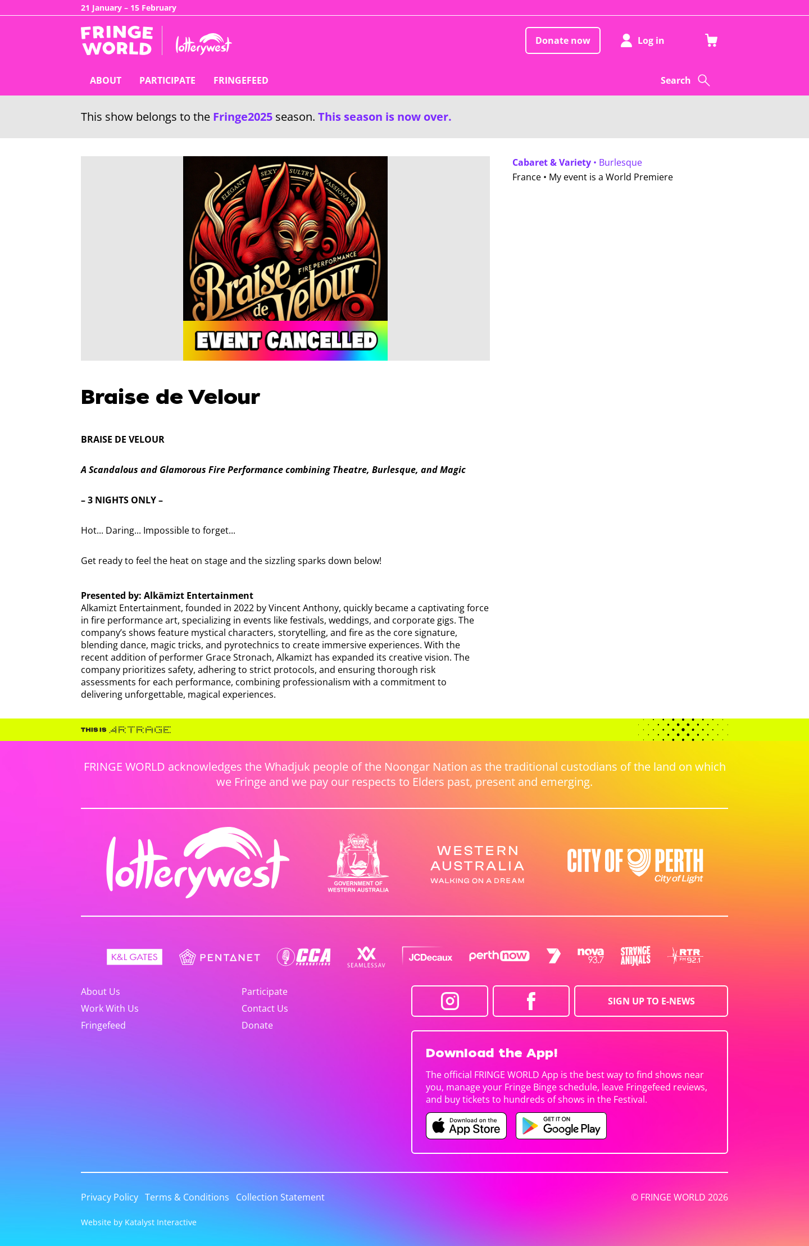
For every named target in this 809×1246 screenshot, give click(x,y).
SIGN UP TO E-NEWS (651, 1001)
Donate (257, 1025)
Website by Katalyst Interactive (139, 1222)
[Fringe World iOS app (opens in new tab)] (466, 1125)
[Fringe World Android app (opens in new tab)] (561, 1125)
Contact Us (265, 1008)
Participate (265, 991)
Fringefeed (103, 1025)
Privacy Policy (109, 1197)
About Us (100, 991)
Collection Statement (280, 1197)
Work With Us (110, 1008)
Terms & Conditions (187, 1197)
